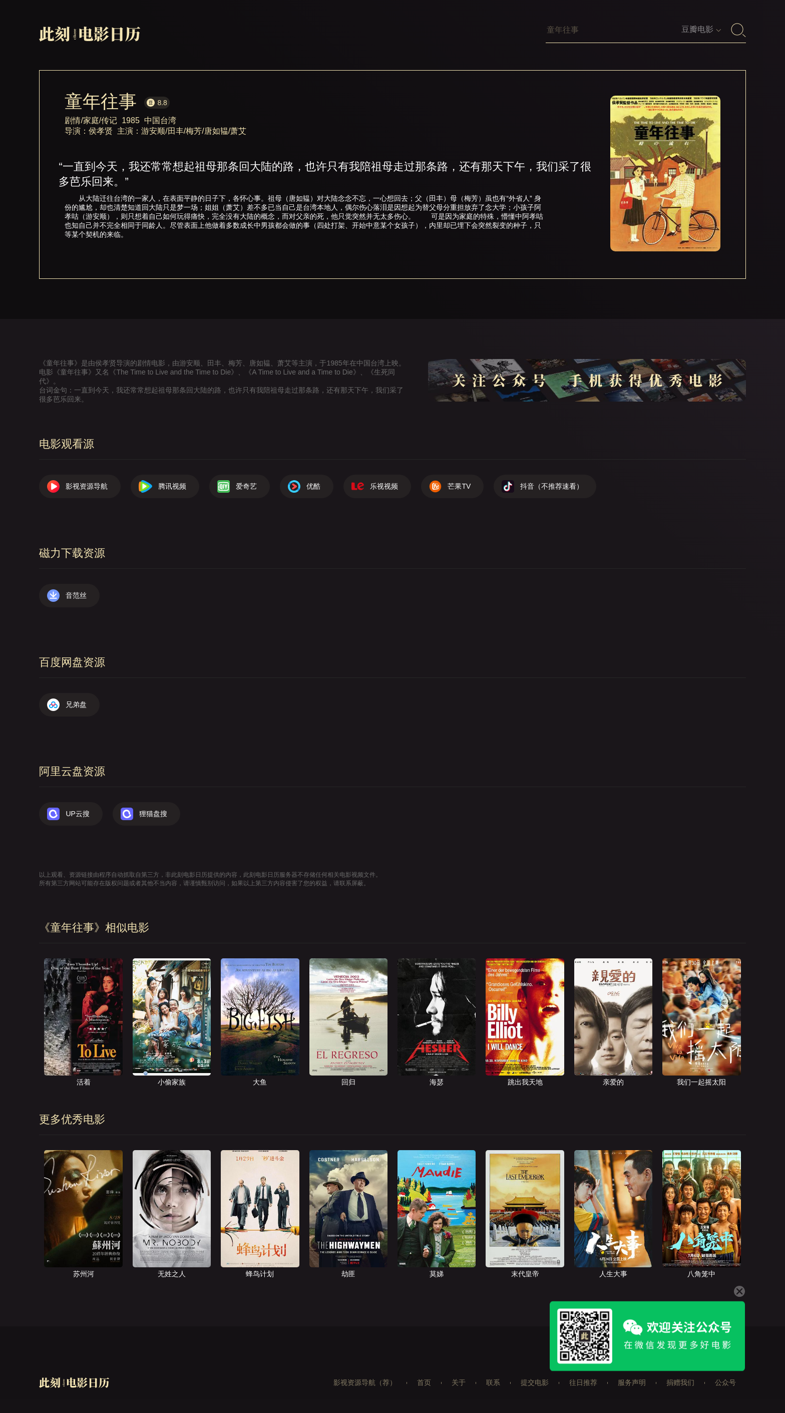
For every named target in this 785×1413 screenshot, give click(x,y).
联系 (493, 1382)
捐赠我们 (680, 1382)
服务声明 (632, 1382)
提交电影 (535, 1382)
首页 (424, 1382)
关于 (459, 1382)
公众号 (725, 1382)
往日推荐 (583, 1382)
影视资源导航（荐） (365, 1382)
